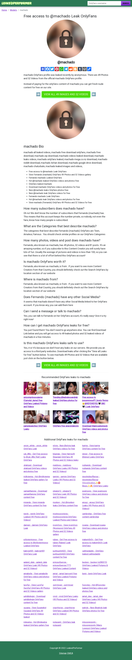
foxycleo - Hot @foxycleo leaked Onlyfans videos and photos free (94, 588)
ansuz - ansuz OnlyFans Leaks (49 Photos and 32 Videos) (93, 505)
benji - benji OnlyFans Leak (94, 573)
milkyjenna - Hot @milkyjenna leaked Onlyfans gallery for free (37, 479)
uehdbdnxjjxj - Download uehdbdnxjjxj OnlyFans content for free (34, 599)
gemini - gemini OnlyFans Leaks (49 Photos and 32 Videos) (64, 479)
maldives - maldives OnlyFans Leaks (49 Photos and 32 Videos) (65, 468)
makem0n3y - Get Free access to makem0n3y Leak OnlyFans (95, 542)
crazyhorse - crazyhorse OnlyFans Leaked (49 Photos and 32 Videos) (66, 610)
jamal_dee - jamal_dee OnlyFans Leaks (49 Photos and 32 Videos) (94, 599)
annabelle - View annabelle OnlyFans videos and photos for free (36, 576)
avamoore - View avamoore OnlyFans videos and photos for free (95, 494)
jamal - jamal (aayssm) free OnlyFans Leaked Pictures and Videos (65, 576)
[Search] (104, 3)
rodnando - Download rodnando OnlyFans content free (94, 468)
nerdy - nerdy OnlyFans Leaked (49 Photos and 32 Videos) (35, 517)
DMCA (70, 653)
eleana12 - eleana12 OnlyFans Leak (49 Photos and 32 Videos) (65, 494)
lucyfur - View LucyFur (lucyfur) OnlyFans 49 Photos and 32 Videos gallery (37, 588)
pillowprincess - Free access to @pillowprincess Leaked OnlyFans (36, 542)
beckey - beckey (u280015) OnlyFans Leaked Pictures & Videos (95, 565)
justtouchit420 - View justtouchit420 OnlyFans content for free (64, 554)
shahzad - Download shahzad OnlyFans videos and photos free (35, 468)
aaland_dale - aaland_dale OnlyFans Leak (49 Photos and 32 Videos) (35, 565)
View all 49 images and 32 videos (66, 94)
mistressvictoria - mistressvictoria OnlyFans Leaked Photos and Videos (65, 517)
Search (126, 3)
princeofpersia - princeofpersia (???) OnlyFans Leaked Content (64, 565)
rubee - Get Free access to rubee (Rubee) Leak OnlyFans (65, 542)
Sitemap (63, 653)
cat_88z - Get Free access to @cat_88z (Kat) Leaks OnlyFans (36, 457)
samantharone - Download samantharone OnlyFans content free (35, 494)
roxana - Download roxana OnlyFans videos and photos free (95, 528)
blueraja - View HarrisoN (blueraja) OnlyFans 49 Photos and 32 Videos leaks (65, 457)
